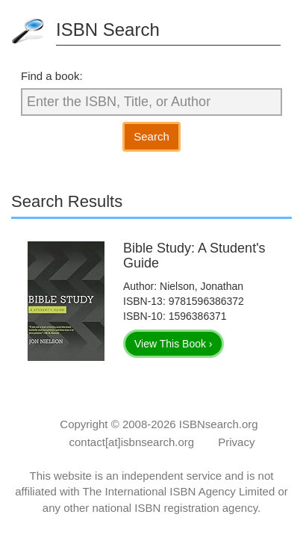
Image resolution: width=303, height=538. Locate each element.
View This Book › (173, 344)
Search (151, 136)
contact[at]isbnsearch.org (132, 442)
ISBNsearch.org (218, 424)
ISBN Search (108, 29)
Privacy (236, 442)
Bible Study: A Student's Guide (194, 255)
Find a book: (52, 75)
